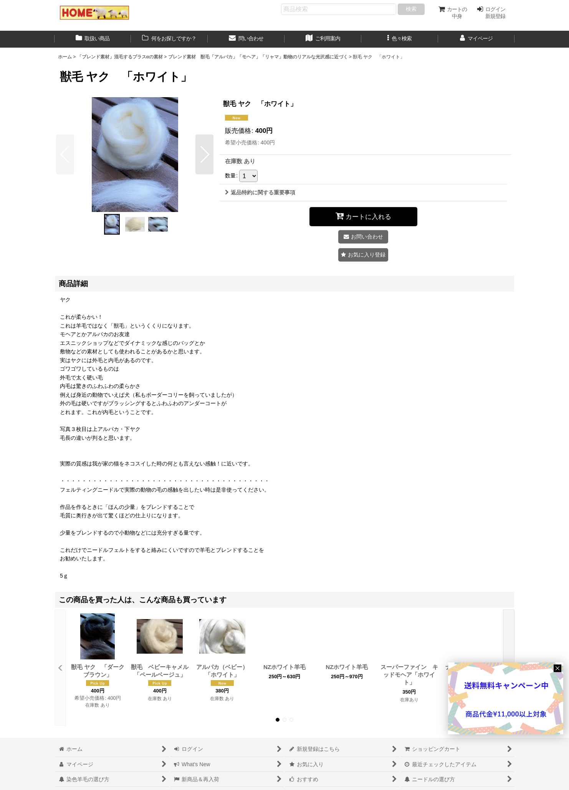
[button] (399, 39)
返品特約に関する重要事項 (260, 192)
